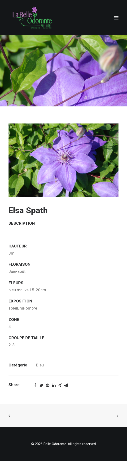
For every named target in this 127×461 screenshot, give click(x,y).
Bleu (40, 365)
